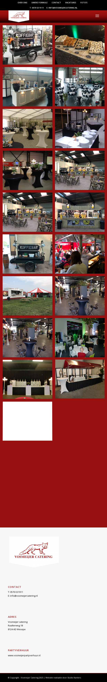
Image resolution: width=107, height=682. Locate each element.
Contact (56, 2)
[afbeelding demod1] (29, 88)
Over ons (22, 2)
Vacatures (70, 2)
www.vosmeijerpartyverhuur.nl (24, 655)
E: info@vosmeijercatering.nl (61, 7)
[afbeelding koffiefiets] (29, 255)
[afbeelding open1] (29, 339)
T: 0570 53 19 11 (37, 7)
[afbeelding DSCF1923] (29, 130)
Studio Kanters (74, 677)
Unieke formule (39, 2)
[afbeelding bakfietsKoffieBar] (29, 46)
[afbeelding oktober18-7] (29, 297)
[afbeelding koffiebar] (29, 213)
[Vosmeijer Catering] (44, 16)
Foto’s (83, 2)
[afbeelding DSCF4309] (29, 172)
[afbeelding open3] (29, 381)
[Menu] (97, 16)
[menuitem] (22, 2)
